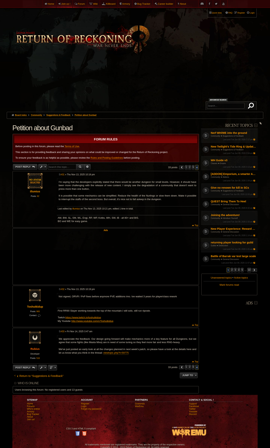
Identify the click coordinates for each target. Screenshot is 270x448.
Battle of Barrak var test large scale (233, 256)
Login (83, 406)
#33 (62, 331)
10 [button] (249, 270)
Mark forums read (229, 284)
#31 (62, 174)
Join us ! (65, 3)
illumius (35, 191)
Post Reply (23, 166)
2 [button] (232, 270)
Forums (31, 406)
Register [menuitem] (241, 13)
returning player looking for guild (232, 242)
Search (251, 106)
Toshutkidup (35, 306)
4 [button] (239, 270)
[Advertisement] (135, 83)
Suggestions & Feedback (233, 136)
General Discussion (231, 204)
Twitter (192, 409)
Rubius (35, 348)
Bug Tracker (143, 3)
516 (38, 358)
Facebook (194, 406)
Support (193, 403)
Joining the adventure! (225, 215)
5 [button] (242, 270)
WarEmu (139, 406)
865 (38, 311)
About (183, 3)
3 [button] (235, 270)
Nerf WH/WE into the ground (229, 132)
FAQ (230, 13)
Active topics (241, 277)
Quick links (217, 13)
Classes (214, 163)
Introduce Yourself (230, 218)
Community (215, 136)
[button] (254, 270)
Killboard (111, 3)
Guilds (213, 246)
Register (85, 403)
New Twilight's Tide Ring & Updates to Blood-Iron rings (234, 146)
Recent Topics (239, 125)
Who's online (33, 409)
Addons (226, 177)
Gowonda (140, 403)
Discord (193, 414)
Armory (126, 3)
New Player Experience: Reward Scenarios (234, 228)
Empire (223, 163)
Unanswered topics (221, 277)
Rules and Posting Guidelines (107, 157)
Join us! (31, 419)
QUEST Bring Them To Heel (228, 201)
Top (196, 225)
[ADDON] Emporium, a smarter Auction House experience (234, 173)
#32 (62, 289)
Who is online (28, 383)
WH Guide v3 (219, 160)
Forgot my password (91, 409)
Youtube (193, 411)
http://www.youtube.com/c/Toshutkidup (92, 321)
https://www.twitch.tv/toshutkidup (83, 317)
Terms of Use (71, 146)
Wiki (95, 3)
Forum (81, 3)
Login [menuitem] (252, 13)
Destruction (223, 246)
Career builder (165, 3)
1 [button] (186, 167)
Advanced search (219, 99)
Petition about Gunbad (85, 115)
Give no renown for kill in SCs (230, 187)
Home (51, 3)
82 (38, 196)
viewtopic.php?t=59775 (116, 352)
